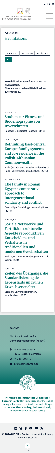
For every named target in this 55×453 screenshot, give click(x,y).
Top (28, 450)
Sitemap (32, 437)
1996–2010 (42, 53)
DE (53, 4)
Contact (26, 434)
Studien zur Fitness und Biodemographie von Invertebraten (25, 121)
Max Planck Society (20, 407)
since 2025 (12, 53)
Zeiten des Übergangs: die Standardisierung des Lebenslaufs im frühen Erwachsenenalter (26, 280)
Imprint (38, 434)
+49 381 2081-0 (22, 358)
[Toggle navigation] (49, 16)
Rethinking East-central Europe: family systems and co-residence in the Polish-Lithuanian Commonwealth (25, 153)
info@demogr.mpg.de (25, 363)
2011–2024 (27, 53)
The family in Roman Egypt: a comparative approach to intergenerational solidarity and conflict (23, 193)
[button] (45, 3)
